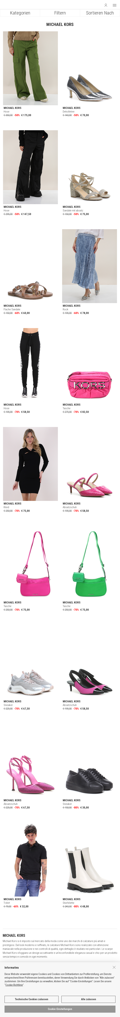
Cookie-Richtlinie (14, 989)
